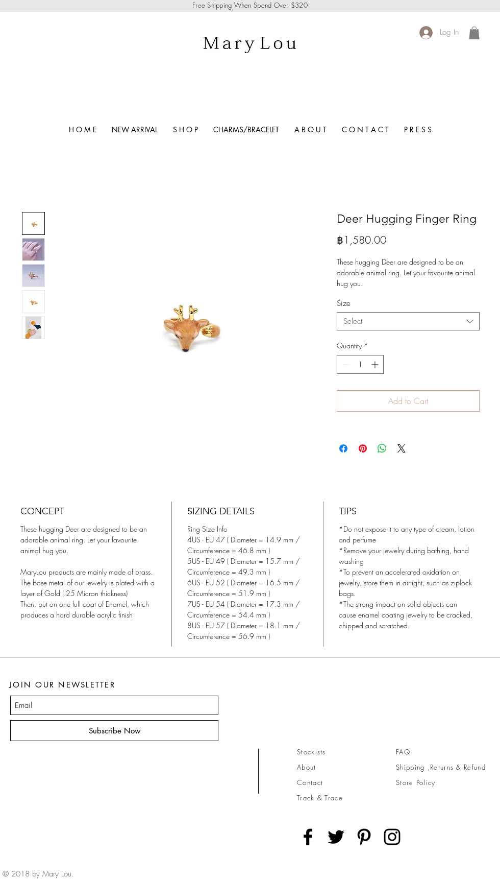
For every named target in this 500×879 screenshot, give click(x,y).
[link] (474, 33)
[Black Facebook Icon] (308, 837)
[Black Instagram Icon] (392, 837)
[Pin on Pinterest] (363, 448)
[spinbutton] (360, 364)
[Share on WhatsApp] (382, 448)
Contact (310, 782)
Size (344, 303)
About (306, 767)
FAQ (403, 751)
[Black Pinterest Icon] (364, 837)
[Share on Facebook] (343, 448)
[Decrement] (344, 364)
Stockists (311, 751)
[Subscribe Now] (114, 730)
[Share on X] (401, 448)
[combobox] (408, 321)
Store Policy (416, 782)
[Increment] (375, 364)
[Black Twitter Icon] (336, 837)
